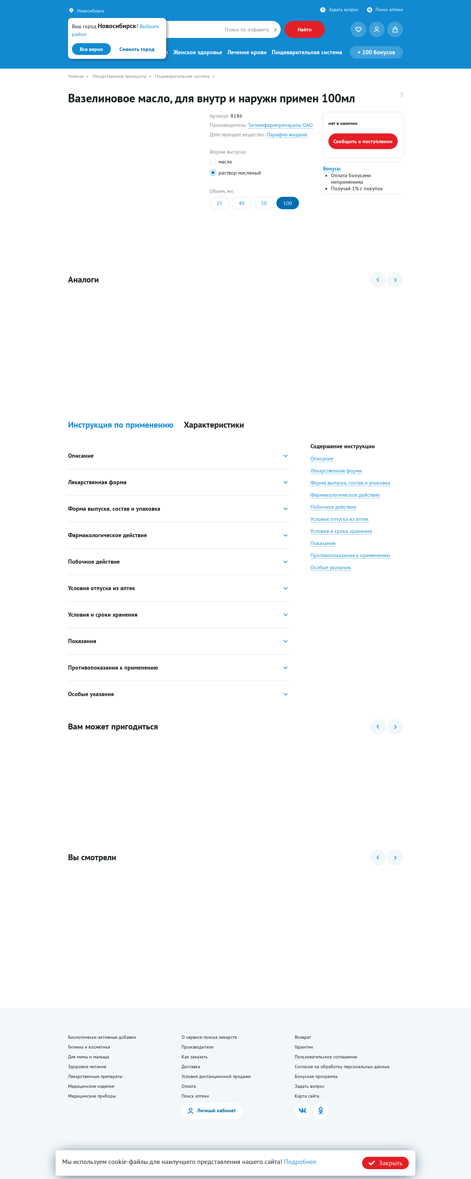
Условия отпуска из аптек (339, 519)
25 (219, 203)
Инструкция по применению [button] (120, 425)
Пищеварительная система (307, 52)
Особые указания (330, 567)
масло (225, 161)
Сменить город (136, 49)
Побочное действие (333, 507)
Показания (323, 543)
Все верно (91, 49)
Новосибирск (90, 11)
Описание (321, 458)
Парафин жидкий (287, 134)
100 (287, 203)
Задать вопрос (343, 9)
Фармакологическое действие (345, 494)
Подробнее (300, 1161)
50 (264, 203)
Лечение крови (247, 52)
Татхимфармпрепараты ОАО (280, 125)
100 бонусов (376, 52)
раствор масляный (239, 172)
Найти (305, 29)
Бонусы (331, 168)
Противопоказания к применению (350, 555)
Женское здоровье (197, 52)
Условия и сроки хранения (341, 531)
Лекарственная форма (336, 470)
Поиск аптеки (389, 9)
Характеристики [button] (214, 425)
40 (242, 203)
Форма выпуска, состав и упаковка (350, 482)
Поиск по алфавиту (247, 29)
